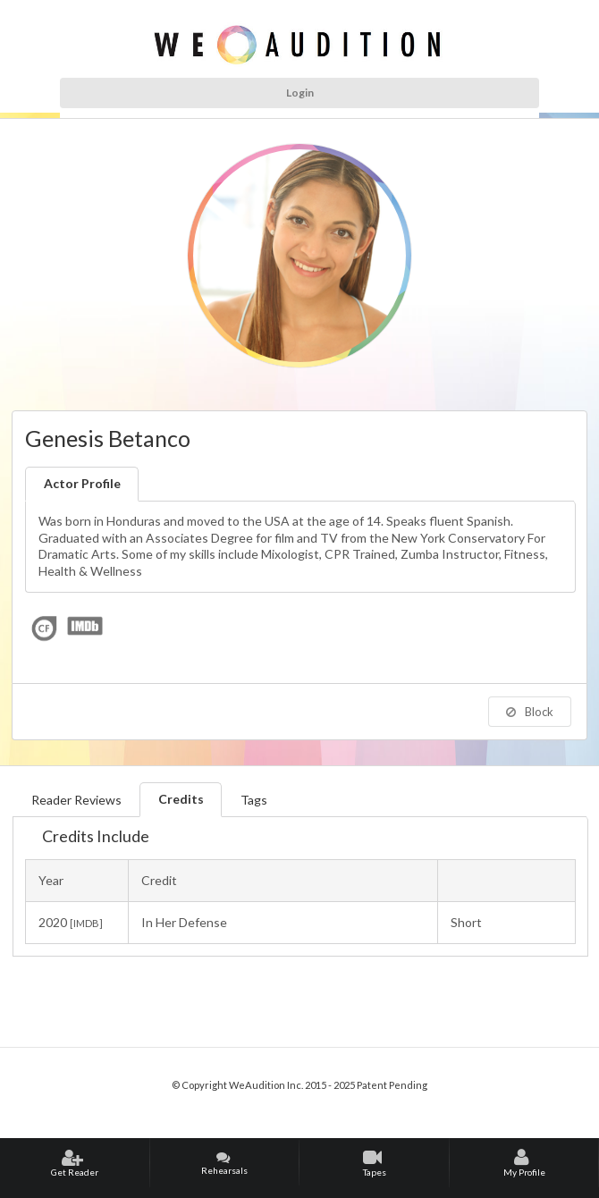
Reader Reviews (76, 799)
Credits (181, 798)
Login (300, 92)
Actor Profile (82, 483)
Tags (253, 799)
